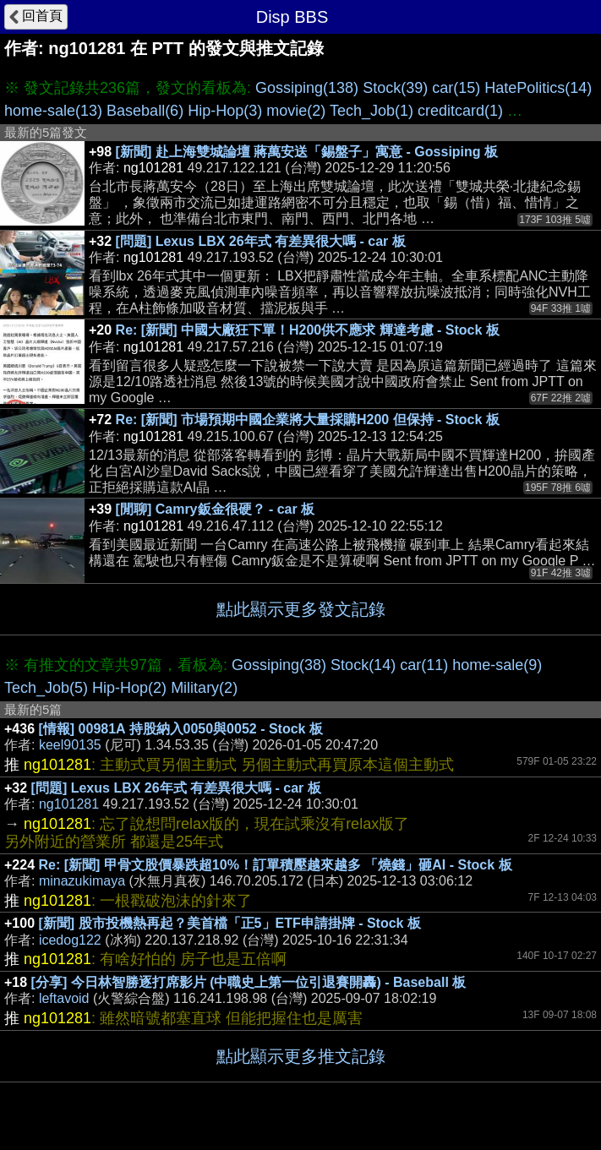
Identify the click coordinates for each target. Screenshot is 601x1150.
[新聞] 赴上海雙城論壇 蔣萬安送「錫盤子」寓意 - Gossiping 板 (307, 151)
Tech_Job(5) (46, 687)
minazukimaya (82, 881)
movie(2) (295, 110)
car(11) (424, 665)
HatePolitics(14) (538, 87)
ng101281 (69, 804)
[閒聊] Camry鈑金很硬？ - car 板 (215, 509)
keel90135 (70, 745)
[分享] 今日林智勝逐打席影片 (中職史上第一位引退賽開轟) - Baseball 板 (249, 982)
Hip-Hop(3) (225, 110)
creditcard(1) (460, 110)
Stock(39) (395, 87)
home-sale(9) (497, 665)
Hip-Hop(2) (129, 687)
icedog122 (70, 940)
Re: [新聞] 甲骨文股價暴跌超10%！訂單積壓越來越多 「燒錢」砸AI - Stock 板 (275, 865)
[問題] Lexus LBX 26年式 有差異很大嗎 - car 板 (261, 241)
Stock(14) (363, 665)
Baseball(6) (145, 110)
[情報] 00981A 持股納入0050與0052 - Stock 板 (181, 729)
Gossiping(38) (279, 665)
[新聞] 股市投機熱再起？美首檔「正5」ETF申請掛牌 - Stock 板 (230, 923)
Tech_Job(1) (371, 110)
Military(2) (204, 687)
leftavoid (64, 998)
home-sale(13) (53, 110)
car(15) (456, 87)
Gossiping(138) (306, 87)
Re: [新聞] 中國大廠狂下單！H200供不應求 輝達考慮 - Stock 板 (308, 330)
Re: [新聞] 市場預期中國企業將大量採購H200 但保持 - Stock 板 (308, 419)
